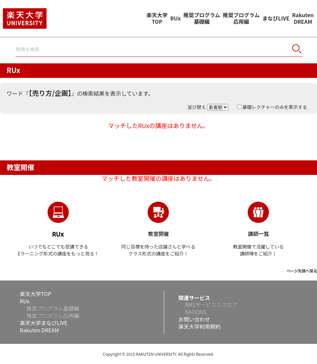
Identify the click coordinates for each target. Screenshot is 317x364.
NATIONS (195, 312)
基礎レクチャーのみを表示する (272, 107)
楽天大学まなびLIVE (43, 323)
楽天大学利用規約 (199, 326)
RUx (175, 18)
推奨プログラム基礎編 (201, 18)
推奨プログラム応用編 (241, 18)
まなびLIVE (275, 18)
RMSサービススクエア (211, 305)
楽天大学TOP (157, 18)
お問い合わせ (194, 319)
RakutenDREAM (303, 18)
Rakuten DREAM (39, 330)
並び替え (208, 107)
